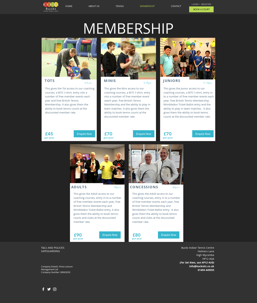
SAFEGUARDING (50, 251)
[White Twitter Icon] (49, 289)
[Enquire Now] (84, 133)
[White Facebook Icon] (43, 289)
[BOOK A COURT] (201, 9)
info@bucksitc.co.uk (201, 266)
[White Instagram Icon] (54, 289)
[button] (119, 6)
